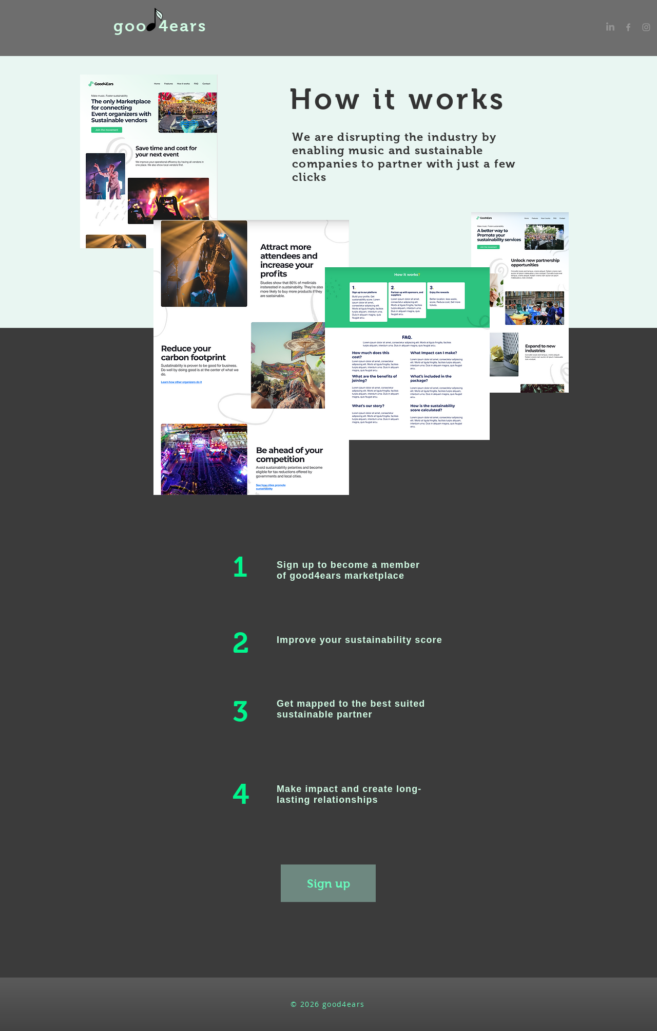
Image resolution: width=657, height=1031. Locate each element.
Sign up (296, 565)
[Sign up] (328, 883)
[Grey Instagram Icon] (646, 27)
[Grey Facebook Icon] (628, 27)
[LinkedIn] (610, 27)
